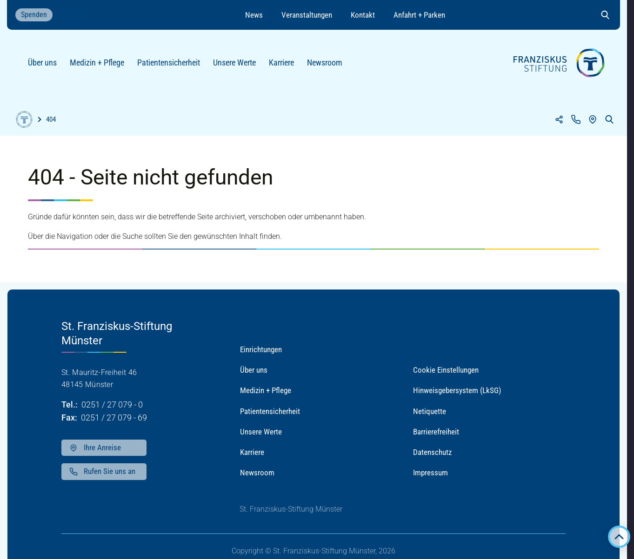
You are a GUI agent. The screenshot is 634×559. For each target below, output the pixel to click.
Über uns (46, 66)
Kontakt (363, 15)
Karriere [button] (252, 452)
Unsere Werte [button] (261, 431)
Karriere (285, 66)
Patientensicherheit (172, 66)
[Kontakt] (575, 119)
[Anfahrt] (592, 119)
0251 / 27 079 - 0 (112, 404)
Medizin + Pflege (100, 66)
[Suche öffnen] (605, 14)
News (254, 15)
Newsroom (328, 66)
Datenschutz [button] (432, 452)
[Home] (24, 119)
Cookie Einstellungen (446, 370)
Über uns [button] (253, 370)
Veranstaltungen (306, 15)
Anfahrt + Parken (419, 15)
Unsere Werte (238, 66)
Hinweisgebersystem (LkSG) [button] (457, 390)
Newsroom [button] (257, 472)
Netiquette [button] (429, 411)
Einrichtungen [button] (261, 349)
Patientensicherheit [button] (270, 411)
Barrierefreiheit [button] (436, 431)
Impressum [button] (430, 472)
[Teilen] (559, 119)
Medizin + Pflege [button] (265, 390)
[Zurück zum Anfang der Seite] (619, 537)
